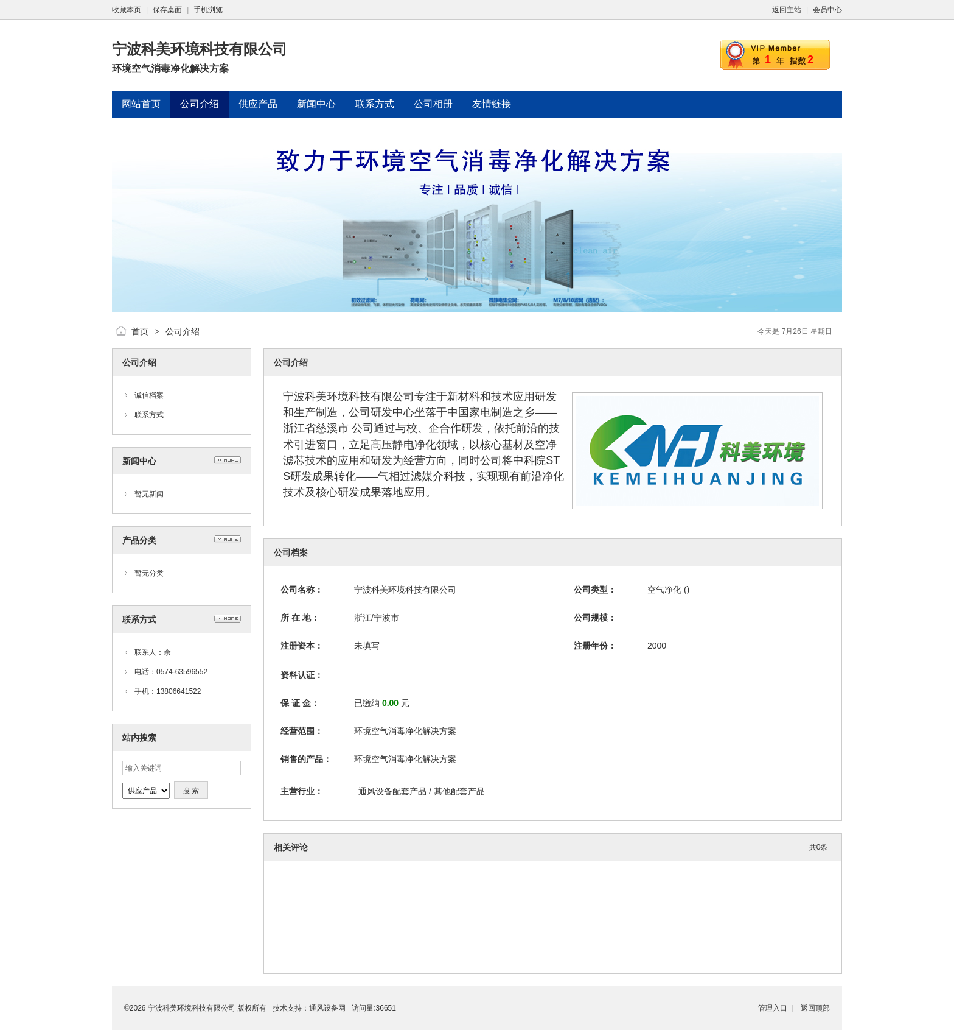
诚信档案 (149, 395)
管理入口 (772, 1008)
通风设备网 (327, 1008)
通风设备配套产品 (393, 791)
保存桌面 (167, 9)
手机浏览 (208, 9)
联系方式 (149, 415)
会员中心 (827, 9)
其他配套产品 (459, 791)
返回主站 (786, 9)
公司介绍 (182, 331)
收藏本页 (126, 9)
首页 (139, 331)
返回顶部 (815, 1008)
